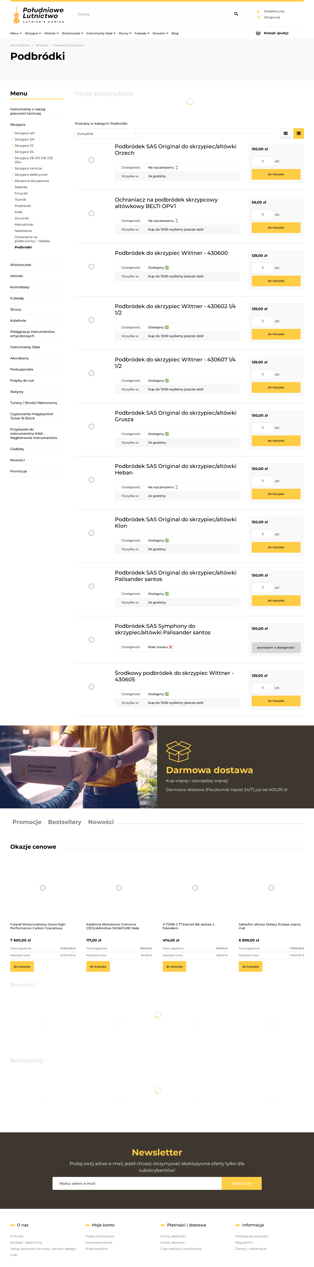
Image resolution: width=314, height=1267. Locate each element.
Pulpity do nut (22, 380)
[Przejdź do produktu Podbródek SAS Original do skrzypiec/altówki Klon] (91, 536)
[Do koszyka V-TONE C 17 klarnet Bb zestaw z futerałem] (174, 966)
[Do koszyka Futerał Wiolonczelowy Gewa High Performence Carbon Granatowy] (22, 966)
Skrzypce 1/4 (24, 152)
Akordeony (19, 358)
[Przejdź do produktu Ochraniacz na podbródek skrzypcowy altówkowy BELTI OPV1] (91, 216)
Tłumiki (20, 200)
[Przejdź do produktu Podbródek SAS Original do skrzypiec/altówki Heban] (91, 483)
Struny (15, 309)
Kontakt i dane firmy (26, 1242)
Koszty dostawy (172, 1242)
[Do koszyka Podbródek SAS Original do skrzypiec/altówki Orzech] (276, 174)
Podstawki (23, 206)
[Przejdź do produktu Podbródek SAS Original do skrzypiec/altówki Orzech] (91, 163)
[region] (37, 539)
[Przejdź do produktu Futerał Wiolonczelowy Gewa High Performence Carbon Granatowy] (42, 893)
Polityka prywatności (251, 1236)
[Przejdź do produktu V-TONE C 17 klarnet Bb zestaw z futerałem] (195, 893)
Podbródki (23, 247)
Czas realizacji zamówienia (181, 1249)
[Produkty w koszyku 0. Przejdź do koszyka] (276, 33)
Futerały (17, 298)
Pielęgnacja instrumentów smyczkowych (32, 334)
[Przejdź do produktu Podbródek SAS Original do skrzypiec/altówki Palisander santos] (91, 589)
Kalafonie (18, 320)
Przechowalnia (96, 1249)
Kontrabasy (19, 287)
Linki (14, 1255)
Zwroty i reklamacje (250, 1249)
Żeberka (21, 187)
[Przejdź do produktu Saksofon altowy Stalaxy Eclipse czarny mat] (271, 893)
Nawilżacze (23, 231)
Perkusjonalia (21, 369)
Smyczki (21, 193)
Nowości (17, 460)
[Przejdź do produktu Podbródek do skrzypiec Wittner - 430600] (91, 270)
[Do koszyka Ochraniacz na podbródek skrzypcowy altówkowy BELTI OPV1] (276, 227)
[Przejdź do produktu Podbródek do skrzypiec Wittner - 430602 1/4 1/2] (91, 323)
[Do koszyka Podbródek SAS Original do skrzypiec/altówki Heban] (276, 494)
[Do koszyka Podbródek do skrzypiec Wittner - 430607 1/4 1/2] (276, 387)
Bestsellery (64, 822)
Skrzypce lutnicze (28, 168)
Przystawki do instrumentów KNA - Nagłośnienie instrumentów (33, 433)
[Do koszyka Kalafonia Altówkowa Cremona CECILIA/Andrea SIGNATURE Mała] (98, 966)
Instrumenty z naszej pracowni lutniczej (27, 111)
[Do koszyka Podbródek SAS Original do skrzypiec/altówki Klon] (276, 547)
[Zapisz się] (242, 1183)
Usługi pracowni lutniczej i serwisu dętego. (43, 1249)
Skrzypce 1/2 (24, 146)
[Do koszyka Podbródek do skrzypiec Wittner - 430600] (276, 281)
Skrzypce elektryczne (31, 175)
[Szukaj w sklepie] (152, 14)
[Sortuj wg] (107, 133)
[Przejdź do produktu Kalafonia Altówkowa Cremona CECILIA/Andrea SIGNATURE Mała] (119, 893)
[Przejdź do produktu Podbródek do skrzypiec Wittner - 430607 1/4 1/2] (91, 376)
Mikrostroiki (24, 224)
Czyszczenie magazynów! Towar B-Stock (31, 416)
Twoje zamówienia (99, 1236)
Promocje (18, 471)
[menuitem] (16, 33)
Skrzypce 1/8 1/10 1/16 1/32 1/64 (34, 160)
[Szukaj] (236, 14)
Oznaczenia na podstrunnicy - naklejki (32, 239)
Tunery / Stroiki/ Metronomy (33, 403)
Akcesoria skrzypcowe (32, 181)
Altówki (16, 276)
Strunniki (22, 218)
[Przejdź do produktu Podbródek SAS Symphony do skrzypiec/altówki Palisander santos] (91, 639)
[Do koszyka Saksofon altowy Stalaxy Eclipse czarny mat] (250, 966)
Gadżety (17, 449)
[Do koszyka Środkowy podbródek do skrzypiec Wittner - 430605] (276, 701)
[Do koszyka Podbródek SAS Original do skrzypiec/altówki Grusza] (276, 440)
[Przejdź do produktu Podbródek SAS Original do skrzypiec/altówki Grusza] (91, 429)
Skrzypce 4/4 (24, 133)
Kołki (18, 212)
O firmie (16, 1236)
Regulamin (244, 1242)
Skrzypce (17, 124)
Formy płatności (173, 1236)
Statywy (16, 391)
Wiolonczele (20, 265)
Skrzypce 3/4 (24, 139)
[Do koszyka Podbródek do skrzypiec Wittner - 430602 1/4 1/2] (276, 334)
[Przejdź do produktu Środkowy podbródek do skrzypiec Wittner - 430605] (91, 690)
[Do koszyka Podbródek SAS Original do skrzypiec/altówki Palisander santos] (276, 600)
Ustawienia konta (98, 1242)
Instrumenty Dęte (25, 347)
